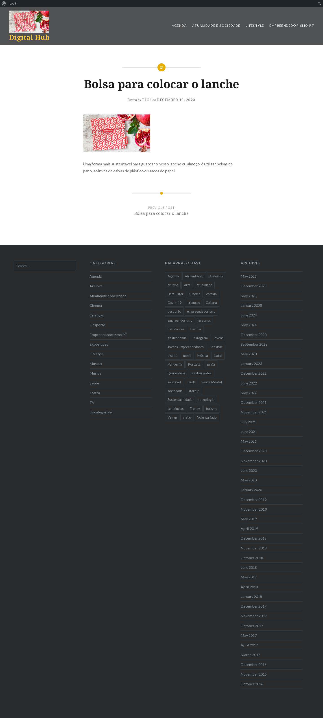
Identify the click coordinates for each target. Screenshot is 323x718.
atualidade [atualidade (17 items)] (204, 285)
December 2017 (253, 606)
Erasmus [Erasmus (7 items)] (204, 320)
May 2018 (249, 577)
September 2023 (254, 344)
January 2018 (251, 596)
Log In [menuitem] (13, 3)
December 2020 (253, 451)
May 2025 (249, 296)
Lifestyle (255, 25)
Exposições (98, 344)
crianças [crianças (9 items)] (194, 303)
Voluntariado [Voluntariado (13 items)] (207, 417)
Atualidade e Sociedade (216, 25)
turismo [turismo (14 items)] (211, 408)
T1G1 (147, 100)
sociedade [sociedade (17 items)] (175, 391)
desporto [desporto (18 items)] (174, 311)
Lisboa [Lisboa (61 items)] (172, 356)
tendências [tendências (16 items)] (176, 408)
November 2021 (254, 412)
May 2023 (249, 354)
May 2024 (249, 325)
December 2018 (253, 538)
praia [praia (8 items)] (211, 364)
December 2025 (253, 286)
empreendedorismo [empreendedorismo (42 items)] (201, 311)
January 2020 (251, 489)
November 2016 (254, 674)
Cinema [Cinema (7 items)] (194, 294)
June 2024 (249, 315)
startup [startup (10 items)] (193, 391)
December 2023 (253, 334)
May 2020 (249, 480)
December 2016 (253, 664)
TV (91, 402)
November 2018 (254, 548)
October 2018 (252, 558)
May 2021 (249, 441)
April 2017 (249, 645)
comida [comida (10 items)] (211, 294)
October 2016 (252, 684)
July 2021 (248, 422)
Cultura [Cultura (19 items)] (211, 303)
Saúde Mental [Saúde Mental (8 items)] (211, 382)
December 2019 (253, 499)
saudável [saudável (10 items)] (174, 382)
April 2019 (249, 528)
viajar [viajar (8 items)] (187, 417)
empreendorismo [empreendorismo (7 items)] (180, 320)
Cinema (95, 305)
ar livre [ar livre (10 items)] (173, 285)
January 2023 (251, 363)
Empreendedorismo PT (291, 25)
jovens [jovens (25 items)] (218, 338)
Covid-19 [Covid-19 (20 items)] (175, 303)
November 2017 (254, 616)
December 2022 (253, 373)
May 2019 (249, 519)
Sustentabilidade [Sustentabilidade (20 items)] (180, 399)
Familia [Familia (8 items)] (195, 329)
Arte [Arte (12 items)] (187, 285)
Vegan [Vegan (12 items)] (172, 417)
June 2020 (249, 470)
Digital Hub (29, 37)
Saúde (94, 383)
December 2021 (253, 402)
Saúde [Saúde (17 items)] (191, 382)
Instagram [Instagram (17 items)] (200, 338)
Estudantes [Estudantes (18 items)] (176, 329)
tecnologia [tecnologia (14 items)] (206, 399)
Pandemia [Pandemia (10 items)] (175, 364)
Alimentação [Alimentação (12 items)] (194, 276)
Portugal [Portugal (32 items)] (194, 364)
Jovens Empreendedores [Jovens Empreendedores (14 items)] (186, 347)
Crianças (96, 315)
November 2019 (254, 509)
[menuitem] (4, 3)
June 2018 (249, 567)
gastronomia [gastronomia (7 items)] (177, 338)
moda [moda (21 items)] (187, 356)
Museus (95, 363)
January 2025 (251, 305)
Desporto (97, 325)
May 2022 (249, 393)
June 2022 (249, 383)
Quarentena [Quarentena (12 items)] (177, 373)
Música (95, 373)
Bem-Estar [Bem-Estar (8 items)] (175, 294)
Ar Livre (96, 286)
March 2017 (250, 654)
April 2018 (249, 587)
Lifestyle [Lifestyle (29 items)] (216, 347)
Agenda (179, 25)
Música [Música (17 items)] (202, 356)
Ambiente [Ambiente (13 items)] (216, 276)
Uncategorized (101, 412)
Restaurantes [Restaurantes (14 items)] (201, 373)
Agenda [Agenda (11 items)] (173, 276)
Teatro (94, 393)
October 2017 (252, 626)
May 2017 (249, 635)
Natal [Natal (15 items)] (218, 356)
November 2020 (254, 461)
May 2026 (249, 276)
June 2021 (249, 431)
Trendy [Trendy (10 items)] (195, 408)
